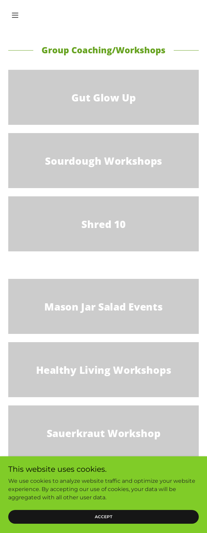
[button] (22, 15)
